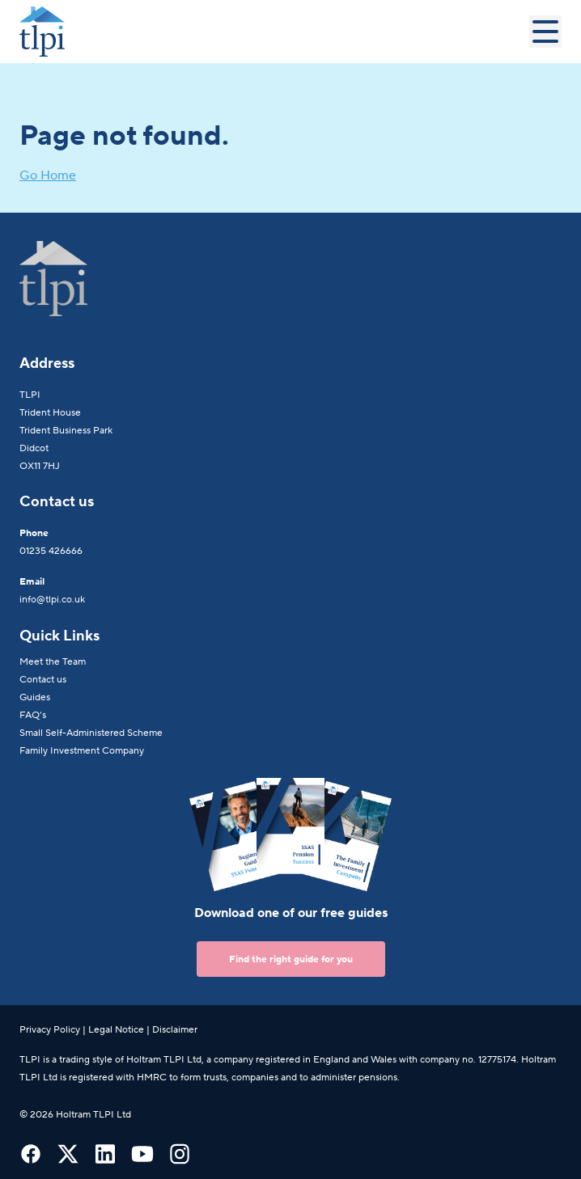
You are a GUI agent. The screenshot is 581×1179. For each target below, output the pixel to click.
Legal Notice (116, 1029)
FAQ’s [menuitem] (32, 714)
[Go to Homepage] (274, 31)
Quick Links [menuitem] (59, 636)
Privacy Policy (49, 1029)
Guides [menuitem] (34, 697)
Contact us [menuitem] (42, 679)
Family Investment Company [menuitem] (81, 750)
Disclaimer (174, 1029)
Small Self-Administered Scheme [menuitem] (91, 732)
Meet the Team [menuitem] (52, 661)
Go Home (47, 175)
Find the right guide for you (291, 959)
